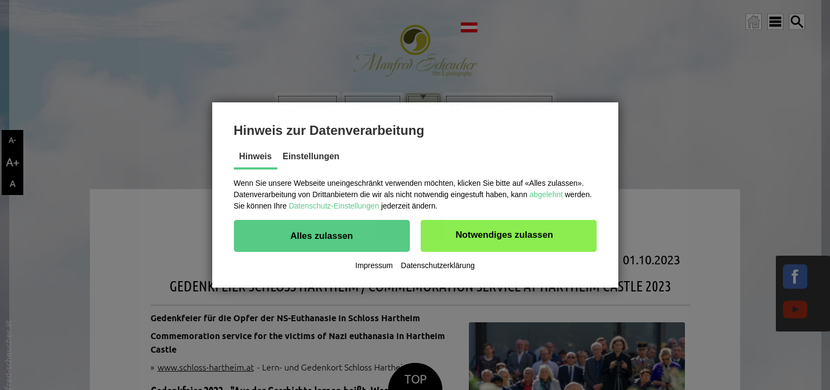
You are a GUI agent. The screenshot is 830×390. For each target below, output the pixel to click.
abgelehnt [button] (546, 194)
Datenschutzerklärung (438, 265)
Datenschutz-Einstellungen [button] (334, 206)
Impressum (374, 265)
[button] (322, 235)
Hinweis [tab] (255, 156)
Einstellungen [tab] (311, 156)
